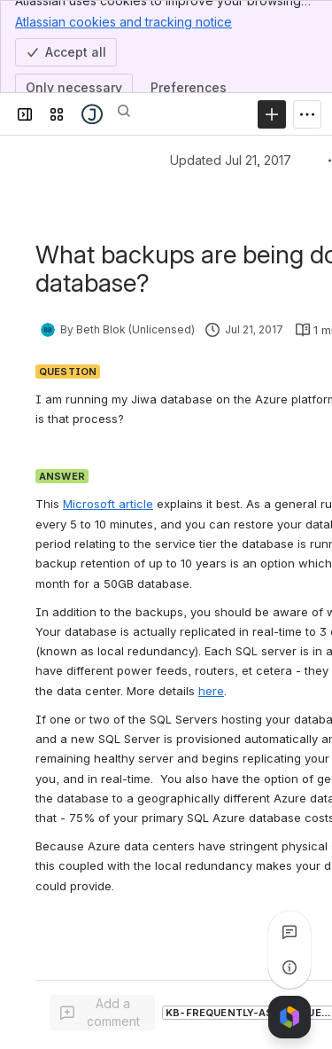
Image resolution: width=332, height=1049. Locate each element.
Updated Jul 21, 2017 (230, 160)
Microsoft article (108, 504)
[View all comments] (289, 932)
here (211, 691)
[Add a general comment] (102, 1012)
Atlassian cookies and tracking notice (123, 21)
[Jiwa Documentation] (92, 114)
